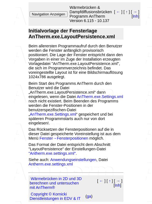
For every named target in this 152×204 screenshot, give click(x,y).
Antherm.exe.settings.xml (51, 164)
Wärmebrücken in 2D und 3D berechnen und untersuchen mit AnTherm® (56, 183)
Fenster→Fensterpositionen (64, 138)
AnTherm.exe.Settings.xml (100, 96)
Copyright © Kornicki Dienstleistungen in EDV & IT (55, 196)
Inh (135, 16)
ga (89, 196)
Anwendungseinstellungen (73, 159)
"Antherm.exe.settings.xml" (52, 153)
